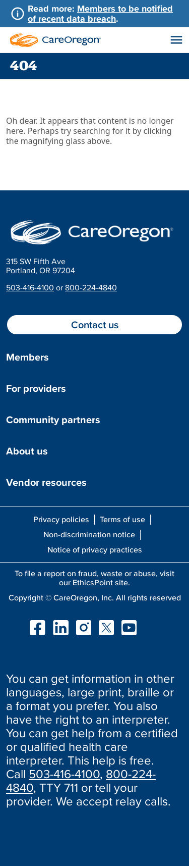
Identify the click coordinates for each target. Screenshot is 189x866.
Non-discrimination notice (89, 534)
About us (27, 450)
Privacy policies (61, 519)
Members (27, 357)
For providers (36, 388)
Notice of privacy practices (94, 549)
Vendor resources (46, 482)
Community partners (53, 419)
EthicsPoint (93, 582)
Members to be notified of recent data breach (100, 13)
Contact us (94, 324)
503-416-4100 (30, 287)
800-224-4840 (91, 287)
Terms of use (122, 519)
